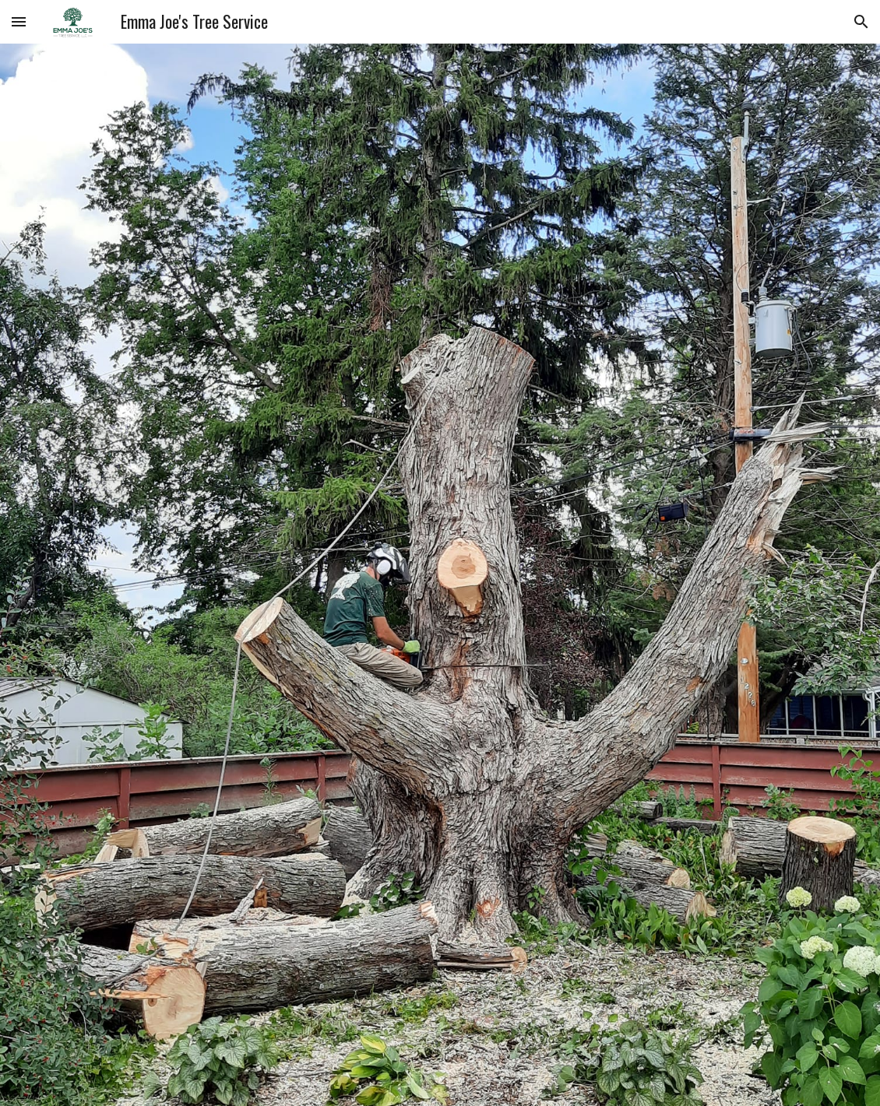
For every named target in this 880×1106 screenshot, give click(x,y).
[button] (18, 21)
